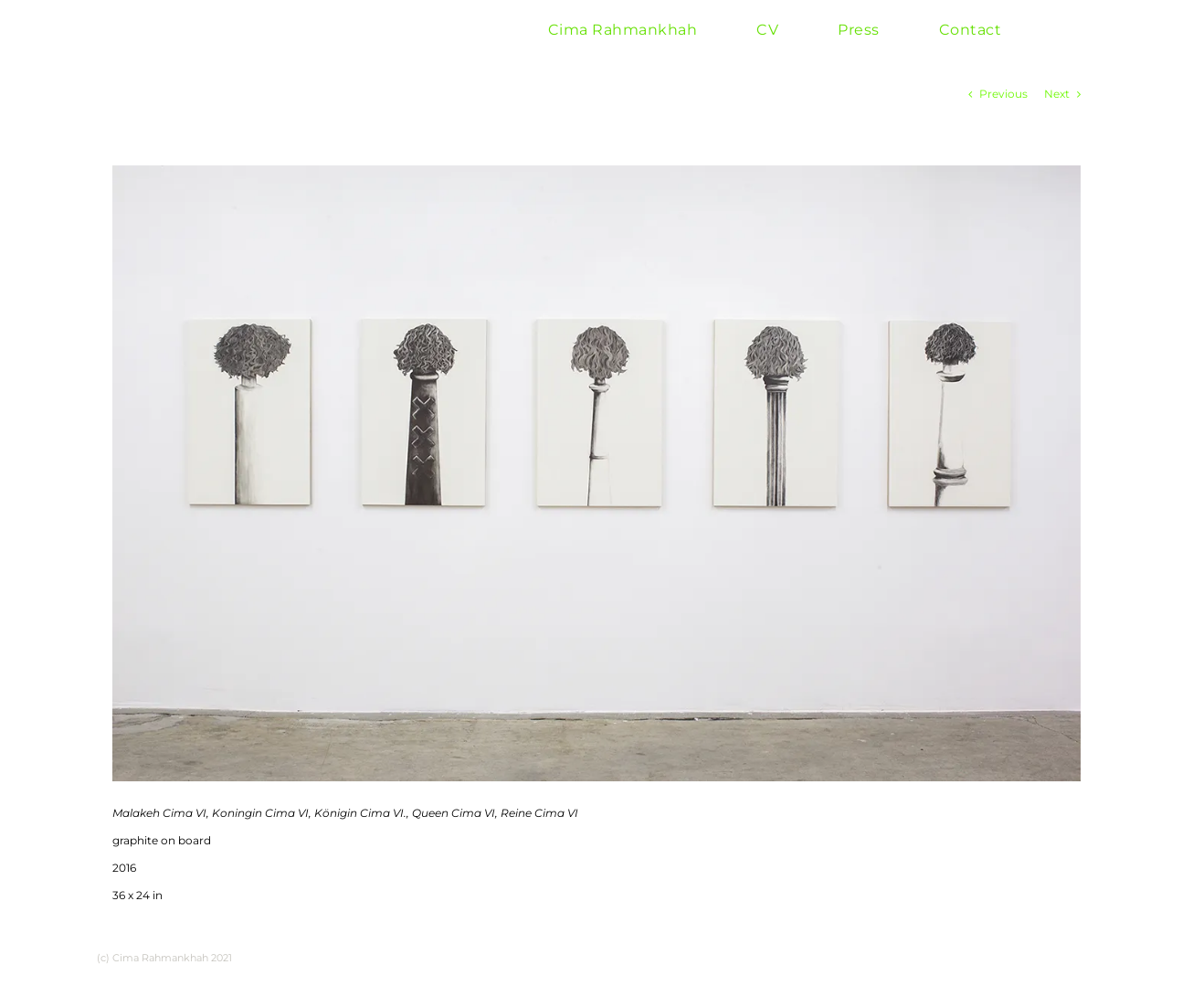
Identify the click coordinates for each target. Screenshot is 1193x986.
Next (1057, 94)
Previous (1003, 94)
